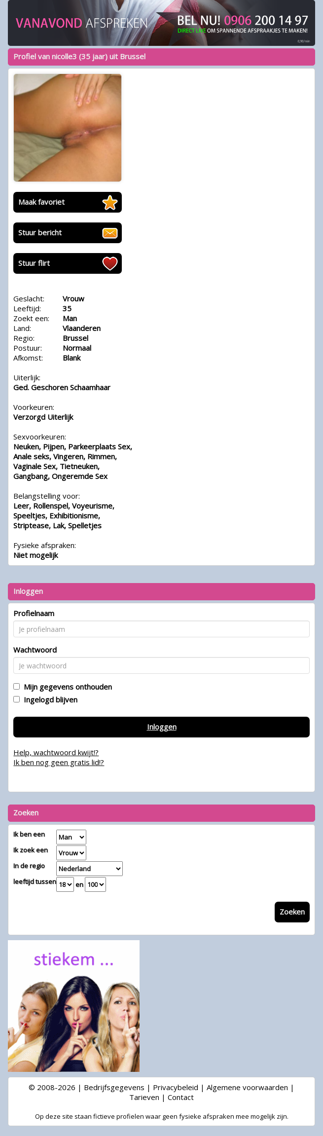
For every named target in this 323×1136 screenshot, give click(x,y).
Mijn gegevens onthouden (66, 687)
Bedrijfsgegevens (114, 1087)
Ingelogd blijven (48, 699)
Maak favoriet (41, 202)
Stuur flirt (34, 263)
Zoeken (292, 911)
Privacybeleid (175, 1087)
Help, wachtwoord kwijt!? (56, 752)
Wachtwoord (35, 650)
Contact (181, 1097)
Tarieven (144, 1097)
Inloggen (162, 727)
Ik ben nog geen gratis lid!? (58, 762)
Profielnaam (33, 613)
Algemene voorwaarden (247, 1087)
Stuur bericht (40, 232)
